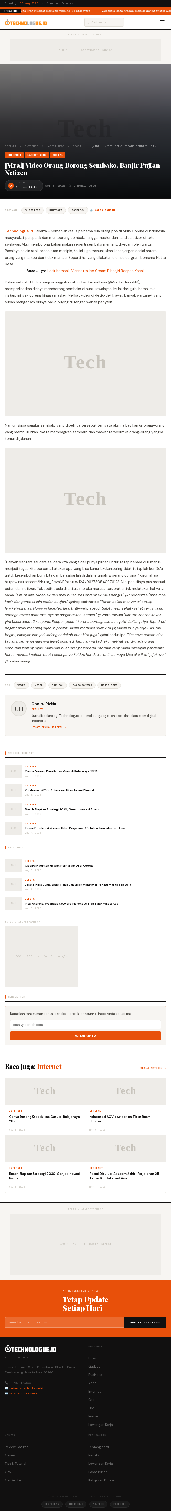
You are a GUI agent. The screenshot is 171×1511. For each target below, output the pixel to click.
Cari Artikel (13, 1480)
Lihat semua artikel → (49, 727)
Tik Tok (57, 685)
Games (10, 1455)
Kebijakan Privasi (101, 1480)
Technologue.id (19, 231)
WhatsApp (55, 210)
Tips (91, 1408)
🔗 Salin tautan (102, 210)
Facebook (78, 210)
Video (21, 685)
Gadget (94, 1366)
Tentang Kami (98, 1447)
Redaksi (94, 1455)
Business (95, 1375)
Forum (93, 1416)
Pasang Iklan (97, 1472)
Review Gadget (16, 1447)
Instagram (51, 1504)
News (92, 1358)
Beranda (11, 146)
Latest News (55, 146)
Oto (91, 1400)
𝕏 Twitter (32, 210)
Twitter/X (76, 1504)
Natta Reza (109, 685)
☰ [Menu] (162, 22)
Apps (92, 1383)
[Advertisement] (85, 107)
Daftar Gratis (86, 1036)
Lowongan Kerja (100, 1425)
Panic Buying (82, 685)
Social (78, 146)
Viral (39, 685)
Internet (31, 146)
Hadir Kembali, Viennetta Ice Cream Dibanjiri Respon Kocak (96, 270)
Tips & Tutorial (15, 1464)
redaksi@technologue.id (26, 1388)
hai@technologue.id (23, 1393)
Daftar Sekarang (145, 1322)
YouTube (98, 1504)
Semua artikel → (153, 1068)
